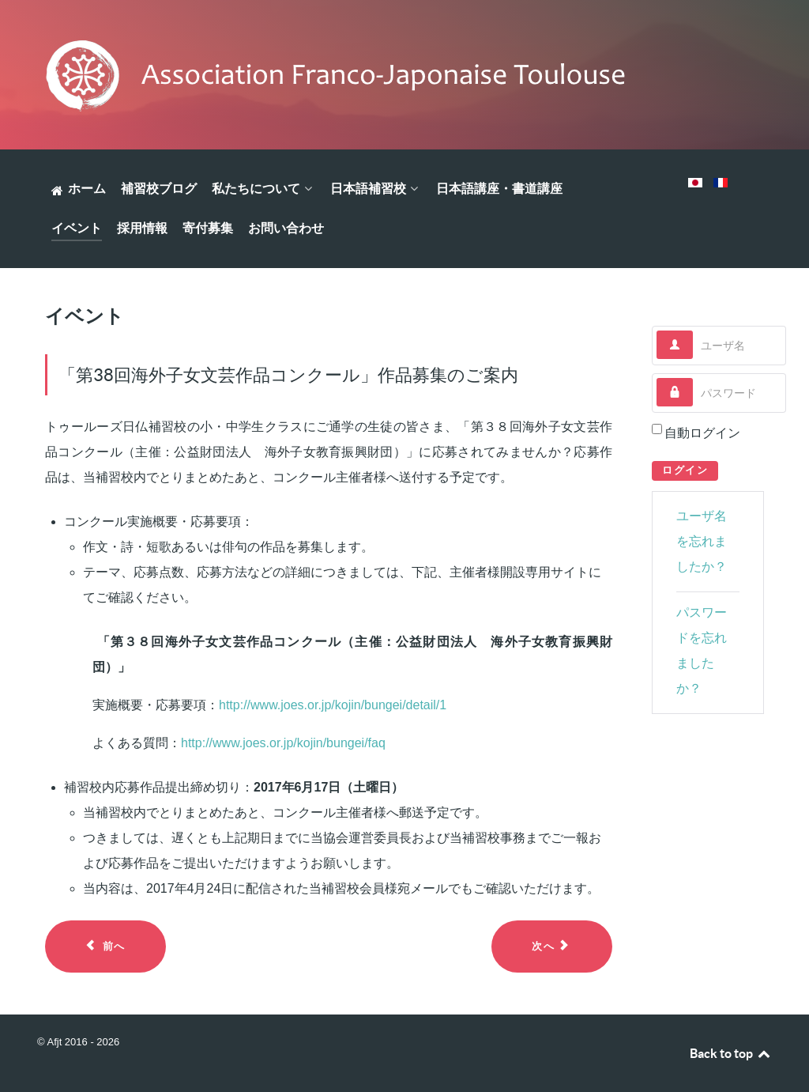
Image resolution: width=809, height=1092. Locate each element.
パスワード (693, 378)
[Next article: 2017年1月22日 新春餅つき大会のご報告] (551, 946)
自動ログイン (702, 433)
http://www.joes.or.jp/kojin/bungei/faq (283, 743)
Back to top (731, 1053)
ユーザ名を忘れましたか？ (701, 541)
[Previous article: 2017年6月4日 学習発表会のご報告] (105, 946)
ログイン (685, 470)
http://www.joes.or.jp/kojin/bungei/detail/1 (332, 705)
